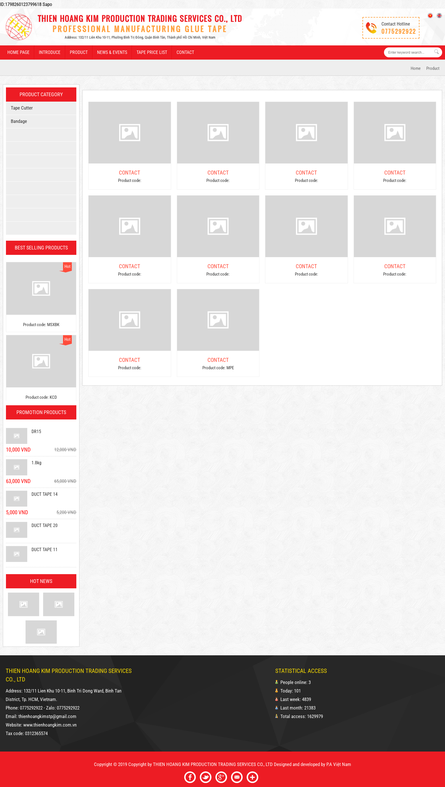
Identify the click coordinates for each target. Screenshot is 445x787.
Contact (185, 52)
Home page (18, 52)
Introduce (49, 52)
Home (416, 68)
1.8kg (36, 462)
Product (79, 52)
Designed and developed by (299, 764)
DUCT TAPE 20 (45, 525)
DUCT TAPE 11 (45, 549)
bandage (18, 121)
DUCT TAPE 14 (45, 494)
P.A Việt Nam (338, 764)
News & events (112, 52)
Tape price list (152, 52)
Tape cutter (21, 108)
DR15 (36, 431)
